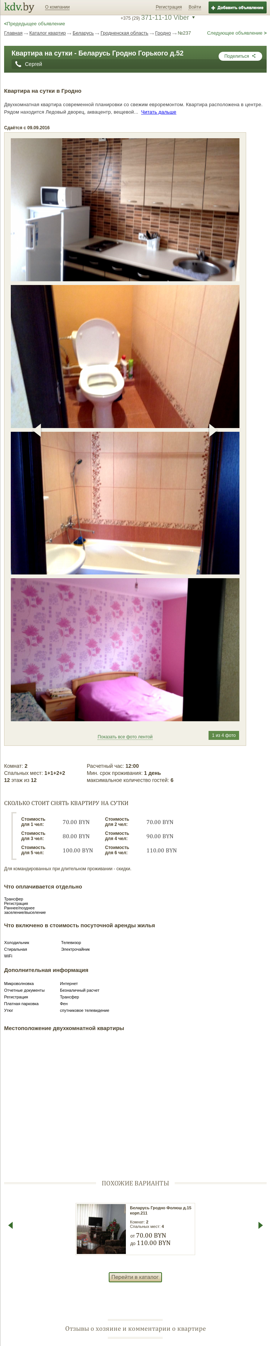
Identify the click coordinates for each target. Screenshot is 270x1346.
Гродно (163, 33)
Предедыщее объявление (34, 23)
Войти (194, 7)
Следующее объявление (237, 33)
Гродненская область (124, 33)
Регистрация (169, 7)
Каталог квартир (47, 33)
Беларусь (83, 33)
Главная (13, 33)
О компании (57, 7)
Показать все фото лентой (125, 736)
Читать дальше (159, 112)
